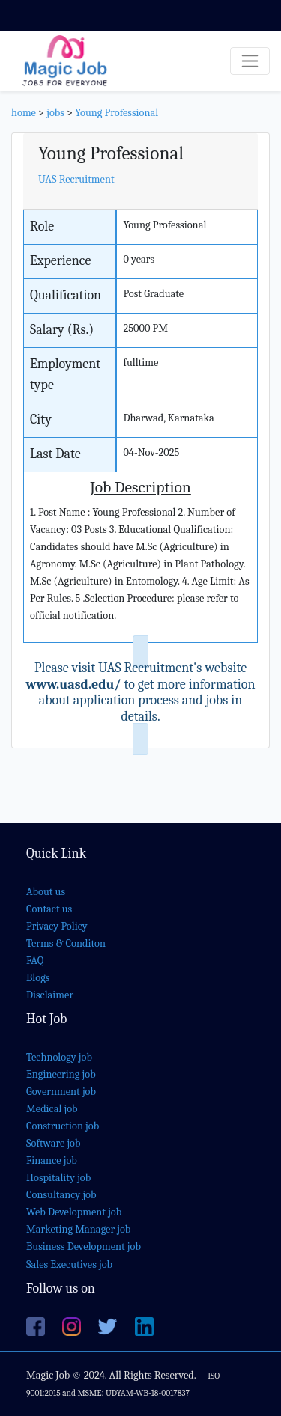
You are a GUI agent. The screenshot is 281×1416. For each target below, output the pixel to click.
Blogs (37, 977)
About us (45, 891)
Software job (53, 1143)
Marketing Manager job (78, 1229)
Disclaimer (49, 995)
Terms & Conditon (66, 943)
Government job (61, 1091)
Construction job (62, 1126)
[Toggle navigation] (250, 61)
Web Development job (73, 1212)
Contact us (49, 909)
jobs (55, 112)
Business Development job (83, 1246)
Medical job (52, 1108)
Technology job (59, 1057)
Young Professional (116, 112)
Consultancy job (61, 1194)
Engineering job (61, 1074)
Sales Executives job (69, 1264)
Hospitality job (58, 1177)
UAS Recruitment (76, 179)
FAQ (34, 960)
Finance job (51, 1160)
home (23, 112)
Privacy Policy (57, 926)
